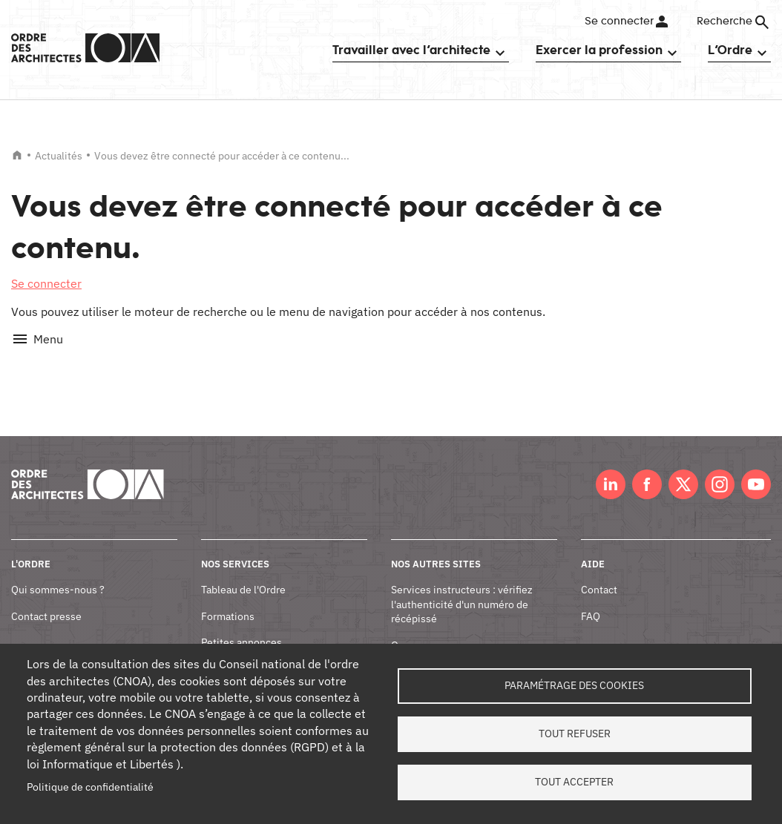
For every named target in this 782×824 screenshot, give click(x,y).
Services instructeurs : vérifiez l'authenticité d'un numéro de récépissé (462, 588)
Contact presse (46, 599)
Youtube (756, 468)
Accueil (17, 155)
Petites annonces (241, 626)
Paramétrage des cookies (574, 685)
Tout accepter (574, 781)
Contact (599, 573)
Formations (227, 599)
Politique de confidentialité (90, 787)
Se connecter (618, 21)
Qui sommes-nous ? (58, 573)
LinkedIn (610, 468)
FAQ (590, 599)
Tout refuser (575, 733)
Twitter (683, 468)
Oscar (404, 628)
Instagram (720, 468)
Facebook (647, 468)
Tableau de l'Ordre (243, 573)
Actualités (58, 155)
